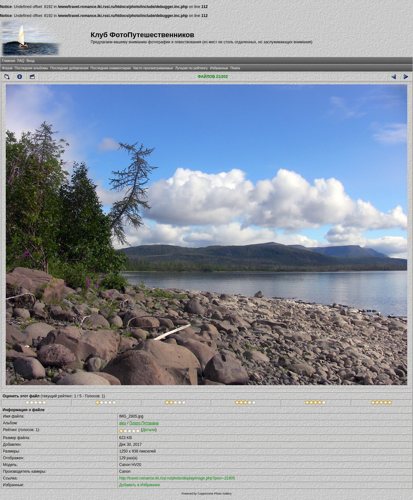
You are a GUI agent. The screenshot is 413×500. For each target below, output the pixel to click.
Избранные (219, 68)
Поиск (235, 68)
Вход (30, 61)
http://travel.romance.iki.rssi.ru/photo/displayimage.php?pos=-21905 (177, 478)
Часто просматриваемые (153, 68)
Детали (148, 430)
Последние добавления (69, 68)
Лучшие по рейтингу (191, 68)
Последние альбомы (31, 68)
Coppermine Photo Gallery (215, 493)
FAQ (20, 61)
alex (122, 423)
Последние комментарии (111, 68)
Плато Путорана (144, 423)
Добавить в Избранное (139, 485)
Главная (8, 61)
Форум (7, 68)
